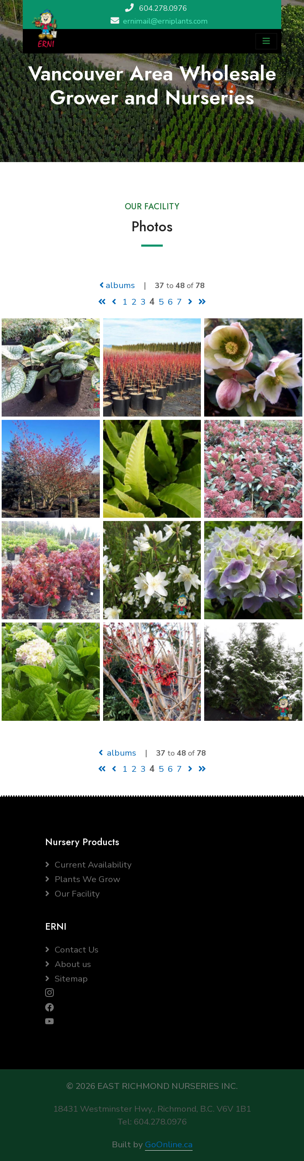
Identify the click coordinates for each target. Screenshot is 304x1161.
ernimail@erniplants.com (165, 21)
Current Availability (88, 864)
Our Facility (72, 893)
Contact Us (72, 949)
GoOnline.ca (169, 1144)
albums (117, 285)
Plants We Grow (82, 879)
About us (68, 964)
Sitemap (66, 978)
